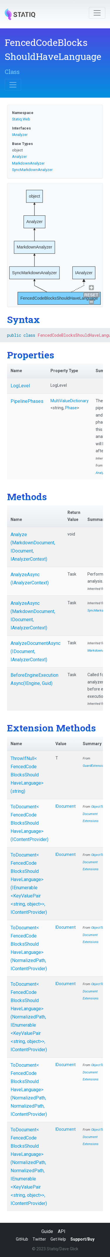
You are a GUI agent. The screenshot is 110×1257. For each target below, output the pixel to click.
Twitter (39, 1239)
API (61, 1231)
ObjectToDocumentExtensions (93, 814)
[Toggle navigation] (97, 13)
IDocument (65, 806)
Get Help (58, 1239)
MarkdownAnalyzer (28, 163)
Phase (71, 407)
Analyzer (19, 156)
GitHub (22, 1239)
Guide (47, 1231)
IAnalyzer (20, 134)
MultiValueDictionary (69, 400)
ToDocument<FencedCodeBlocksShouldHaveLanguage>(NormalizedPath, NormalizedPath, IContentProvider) (29, 1089)
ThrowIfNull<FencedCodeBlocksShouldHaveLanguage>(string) (27, 775)
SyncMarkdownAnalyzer (32, 170)
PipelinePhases (27, 401)
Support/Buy (82, 1239)
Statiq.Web (21, 119)
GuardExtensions (95, 766)
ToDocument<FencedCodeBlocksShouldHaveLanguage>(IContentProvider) (29, 823)
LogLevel (20, 386)
